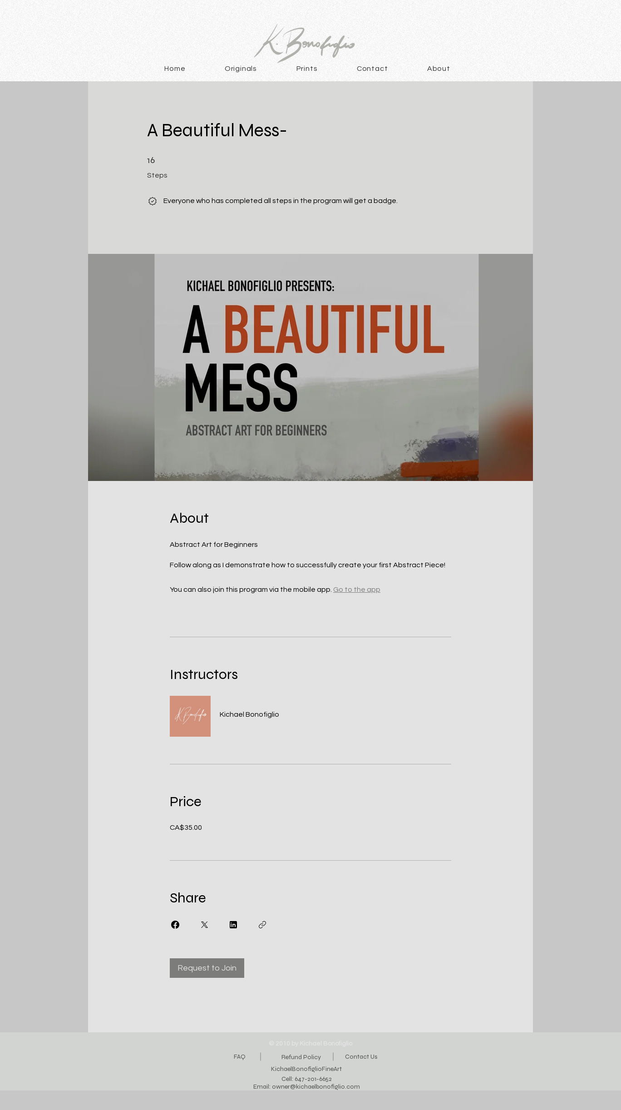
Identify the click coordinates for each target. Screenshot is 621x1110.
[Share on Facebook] (175, 924)
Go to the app (356, 589)
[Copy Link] (262, 924)
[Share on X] (204, 924)
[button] (241, 68)
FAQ (240, 1056)
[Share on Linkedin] (233, 924)
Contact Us (361, 1056)
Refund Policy (301, 1057)
